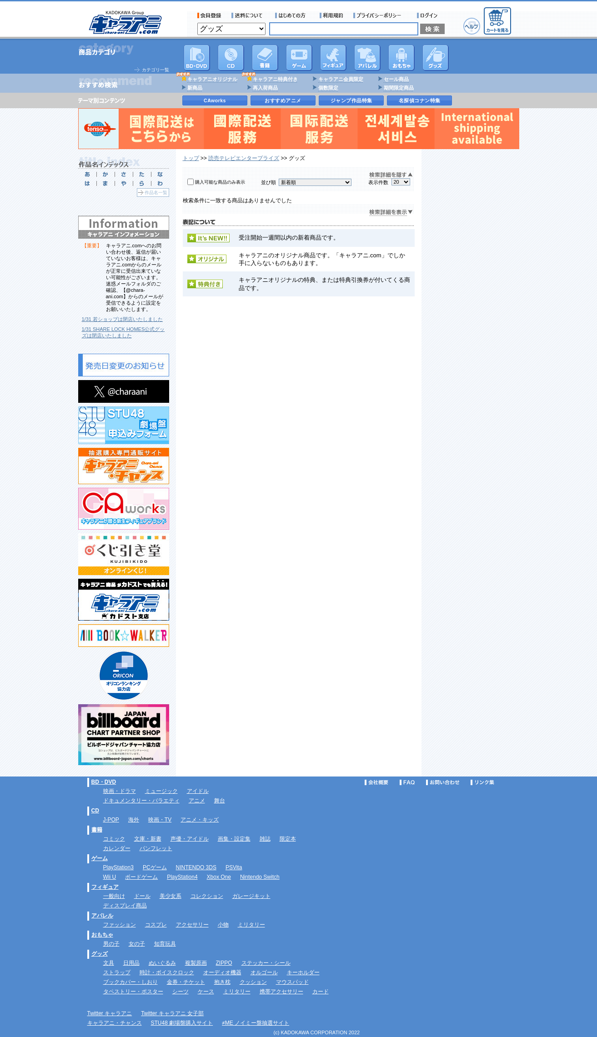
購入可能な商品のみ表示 (220, 182)
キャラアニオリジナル (212, 79)
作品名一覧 (156, 192)
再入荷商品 (265, 87)
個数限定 (328, 87)
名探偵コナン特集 (420, 100)
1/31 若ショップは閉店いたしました (122, 319)
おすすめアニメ (283, 100)
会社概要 (376, 782)
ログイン (428, 15)
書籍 (265, 58)
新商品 (194, 87)
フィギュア (333, 58)
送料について (248, 15)
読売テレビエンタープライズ (243, 158)
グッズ (435, 58)
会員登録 (209, 15)
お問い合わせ (443, 782)
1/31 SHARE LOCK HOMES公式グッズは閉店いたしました (123, 332)
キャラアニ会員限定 (340, 79)
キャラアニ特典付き (275, 79)
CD (231, 58)
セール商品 (396, 79)
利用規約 (331, 15)
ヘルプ (471, 26)
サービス (292, 15)
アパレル (367, 58)
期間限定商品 (399, 87)
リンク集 (482, 782)
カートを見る (497, 21)
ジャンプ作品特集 (351, 100)
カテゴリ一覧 (155, 69)
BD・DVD (103, 782)
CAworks (215, 100)
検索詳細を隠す (391, 175)
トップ (191, 158)
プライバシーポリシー (380, 15)
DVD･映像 (197, 58)
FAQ (407, 782)
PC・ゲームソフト (299, 58)
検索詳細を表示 (391, 212)
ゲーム (99, 858)
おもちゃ (401, 58)
